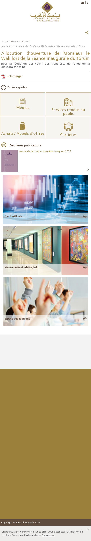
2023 (25, 41)
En (82, 2)
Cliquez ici (48, 535)
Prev (87, 170)
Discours (16, 41)
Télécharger (15, 75)
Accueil (5, 41)
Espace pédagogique (17, 318)
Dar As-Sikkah (13, 216)
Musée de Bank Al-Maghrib (21, 267)
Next (88, 170)
